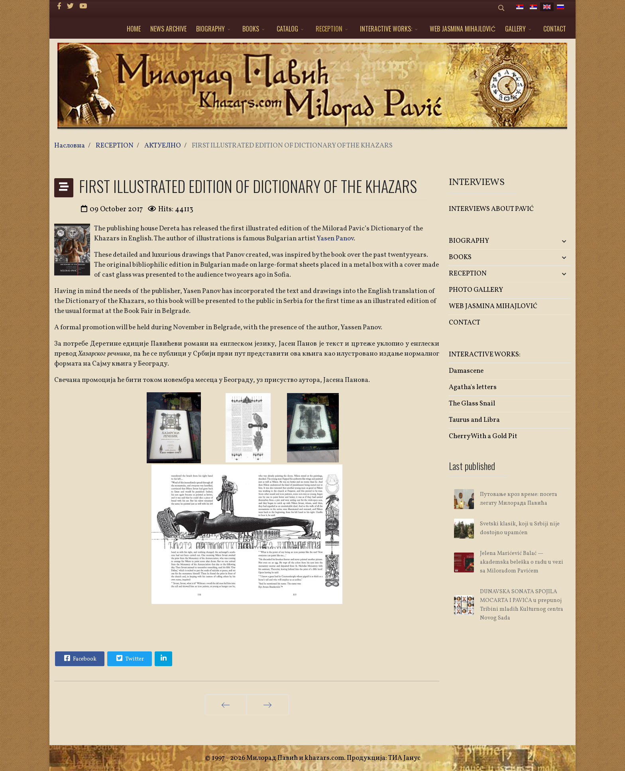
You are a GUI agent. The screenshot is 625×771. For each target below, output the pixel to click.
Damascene (466, 371)
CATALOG (287, 28)
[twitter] (70, 6)
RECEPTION (329, 28)
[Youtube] (83, 6)
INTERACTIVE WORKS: (386, 28)
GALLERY (515, 28)
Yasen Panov (335, 238)
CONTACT (554, 28)
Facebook (79, 658)
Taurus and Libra (474, 420)
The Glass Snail (472, 403)
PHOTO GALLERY (476, 290)
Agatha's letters (473, 387)
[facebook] (59, 6)
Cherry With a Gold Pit (483, 436)
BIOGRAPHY (210, 28)
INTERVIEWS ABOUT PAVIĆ (491, 209)
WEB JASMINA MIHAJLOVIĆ (462, 28)
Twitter (129, 658)
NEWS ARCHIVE (168, 28)
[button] (551, 241)
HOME (134, 28)
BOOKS (250, 28)
